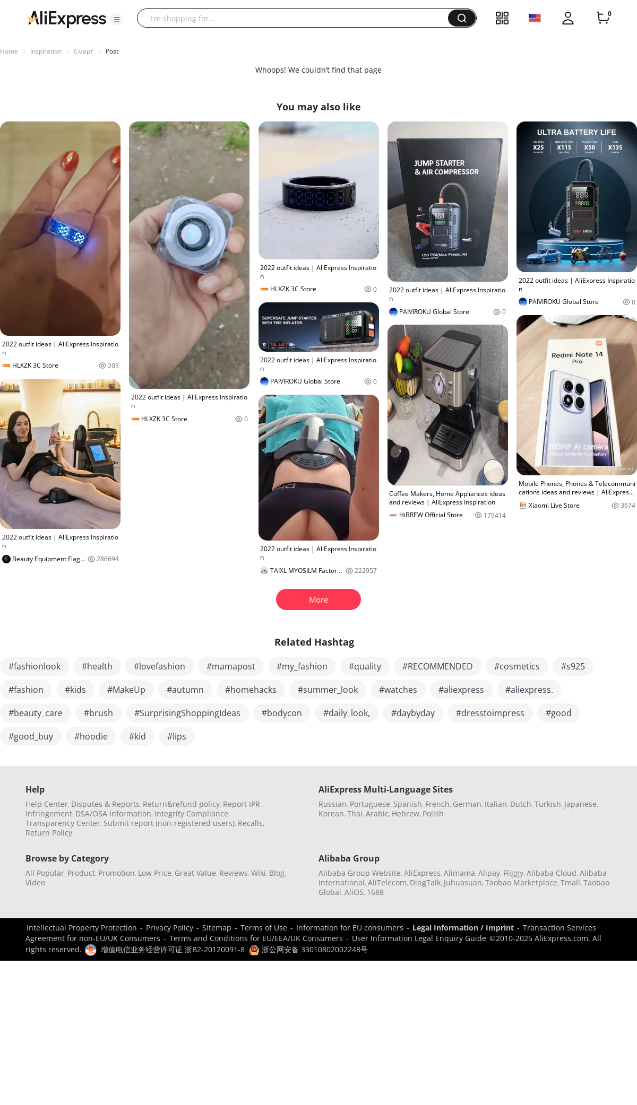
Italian (496, 804)
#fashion (26, 689)
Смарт (83, 51)
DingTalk (425, 882)
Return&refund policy (181, 804)
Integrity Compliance (191, 813)
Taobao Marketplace (521, 882)
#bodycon (282, 713)
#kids (75, 689)
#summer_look (328, 689)
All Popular (44, 873)
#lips (176, 736)
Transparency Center (62, 823)
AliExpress (422, 873)
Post (112, 51)
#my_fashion (302, 666)
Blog (277, 873)
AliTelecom (387, 882)
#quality (365, 666)
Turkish (548, 804)
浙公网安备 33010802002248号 (308, 949)
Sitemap (216, 928)
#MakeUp (126, 689)
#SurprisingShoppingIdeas (187, 713)
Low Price (154, 873)
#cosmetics (517, 666)
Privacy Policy (169, 928)
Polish (433, 813)
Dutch (520, 804)
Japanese (580, 804)
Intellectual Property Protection (82, 928)
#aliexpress (461, 689)
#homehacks (251, 689)
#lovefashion (159, 666)
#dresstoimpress (490, 713)
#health (97, 666)
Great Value (195, 873)
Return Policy (48, 833)
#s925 (573, 666)
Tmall (570, 882)
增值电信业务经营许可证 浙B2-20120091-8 (173, 949)
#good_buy (30, 736)
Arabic (377, 813)
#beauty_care (35, 713)
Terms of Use (263, 928)
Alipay (489, 873)
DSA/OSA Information (113, 813)
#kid (137, 736)
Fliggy (513, 873)
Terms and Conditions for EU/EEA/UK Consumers (256, 938)
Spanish (407, 804)
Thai (355, 813)
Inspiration (46, 51)
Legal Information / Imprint (463, 928)
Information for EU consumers (349, 928)
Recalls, (251, 823)
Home (9, 51)
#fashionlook (34, 666)
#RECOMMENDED (437, 666)
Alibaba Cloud (551, 873)
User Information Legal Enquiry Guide (419, 938)
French (437, 804)
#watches (398, 689)
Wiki (258, 873)
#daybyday (413, 713)
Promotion (116, 873)
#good (559, 713)
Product (81, 873)
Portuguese (370, 804)
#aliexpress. (529, 689)
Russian (332, 804)
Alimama (459, 873)
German (467, 804)
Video (35, 882)
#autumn (185, 689)
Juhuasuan (463, 882)
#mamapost (230, 666)
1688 (375, 892)
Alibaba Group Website (359, 873)
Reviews (233, 873)
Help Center (46, 804)
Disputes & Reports (105, 804)
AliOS (354, 892)
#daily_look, (346, 713)
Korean (331, 813)
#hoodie (91, 736)
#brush (98, 713)
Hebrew (405, 813)
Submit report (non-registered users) (169, 823)
